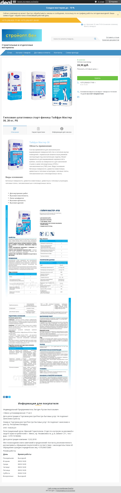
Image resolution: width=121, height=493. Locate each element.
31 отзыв (101, 2)
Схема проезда (72, 53)
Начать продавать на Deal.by (27, 2)
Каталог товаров (23, 53)
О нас (9, 53)
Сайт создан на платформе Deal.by (60, 488)
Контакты (58, 53)
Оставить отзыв (112, 37)
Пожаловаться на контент (65, 491)
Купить (98, 78)
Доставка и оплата (42, 53)
